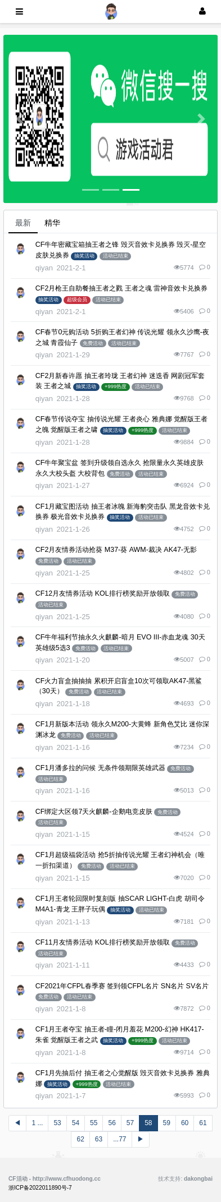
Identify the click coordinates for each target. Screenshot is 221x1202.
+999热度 (116, 386)
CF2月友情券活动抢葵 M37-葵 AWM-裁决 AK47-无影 (116, 550)
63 (98, 1139)
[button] (19, 119)
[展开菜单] (19, 11)
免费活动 (93, 343)
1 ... (37, 1123)
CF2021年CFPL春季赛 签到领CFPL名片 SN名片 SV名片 (122, 986)
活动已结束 (115, 256)
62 (80, 1139)
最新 (23, 222)
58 (148, 1123)
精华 (52, 222)
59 (166, 1123)
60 (184, 1123)
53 (57, 1123)
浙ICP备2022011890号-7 (40, 1188)
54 (75, 1123)
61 (202, 1123)
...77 (119, 1139)
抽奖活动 (84, 256)
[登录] (202, 11)
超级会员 (77, 299)
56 (111, 1123)
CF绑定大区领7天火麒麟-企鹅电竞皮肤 (93, 812)
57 (130, 1123)
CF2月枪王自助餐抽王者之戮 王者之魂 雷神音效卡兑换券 (121, 288)
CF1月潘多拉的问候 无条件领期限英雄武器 (100, 768)
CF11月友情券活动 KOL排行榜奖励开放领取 (102, 942)
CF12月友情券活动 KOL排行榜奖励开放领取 (102, 593)
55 (93, 1123)
